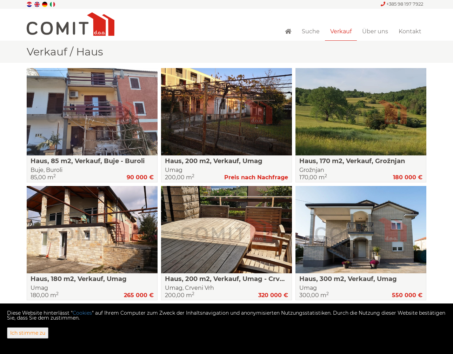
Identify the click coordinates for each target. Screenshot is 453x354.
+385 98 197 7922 (402, 4)
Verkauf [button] (341, 31)
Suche (311, 31)
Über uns (375, 31)
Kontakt (410, 31)
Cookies (82, 313)
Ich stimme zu (27, 333)
